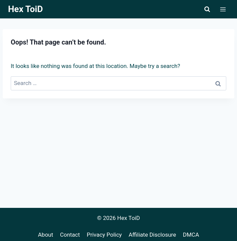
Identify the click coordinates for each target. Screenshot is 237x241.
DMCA (191, 234)
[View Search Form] (207, 9)
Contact (70, 234)
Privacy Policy (104, 234)
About (45, 234)
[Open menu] (223, 9)
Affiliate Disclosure (152, 234)
